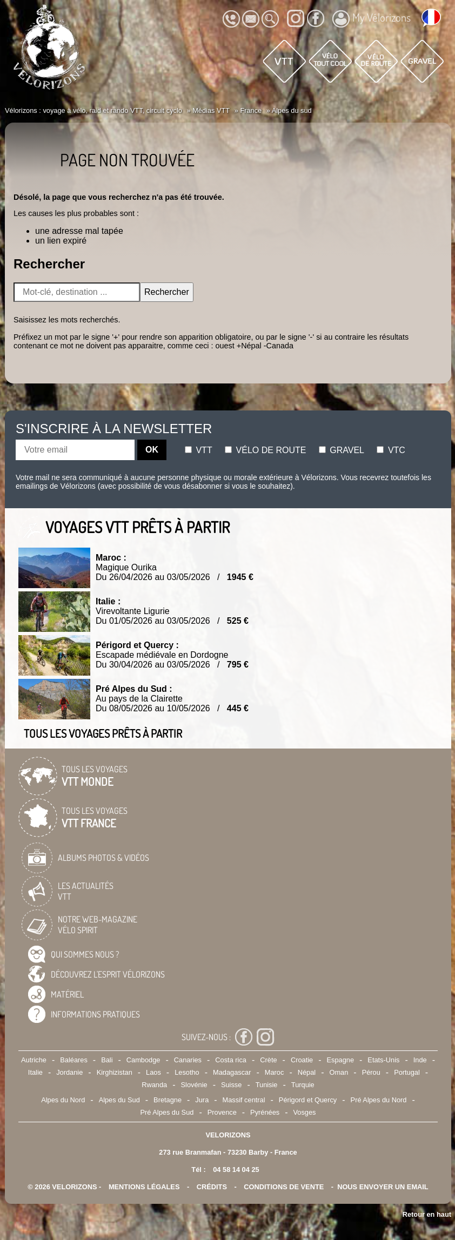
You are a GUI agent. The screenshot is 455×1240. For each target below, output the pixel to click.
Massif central (244, 1100)
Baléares (74, 1060)
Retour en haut (427, 1214)
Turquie (303, 1085)
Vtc (391, 450)
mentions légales (144, 1187)
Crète (268, 1060)
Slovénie (194, 1085)
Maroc (274, 1072)
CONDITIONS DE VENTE (284, 1187)
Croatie (302, 1060)
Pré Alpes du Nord (379, 1100)
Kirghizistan (114, 1072)
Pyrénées (264, 1112)
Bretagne (167, 1100)
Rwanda (154, 1085)
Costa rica (230, 1060)
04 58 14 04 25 (236, 1169)
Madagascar (232, 1072)
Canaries (188, 1060)
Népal (307, 1072)
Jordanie (69, 1072)
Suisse (231, 1085)
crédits (212, 1187)
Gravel (341, 450)
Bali (106, 1060)
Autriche (33, 1060)
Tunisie (267, 1085)
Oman (338, 1072)
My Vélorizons (371, 19)
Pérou (371, 1072)
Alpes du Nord (63, 1100)
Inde (420, 1060)
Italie (35, 1072)
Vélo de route (265, 450)
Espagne (340, 1060)
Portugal (407, 1072)
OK (151, 449)
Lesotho (187, 1072)
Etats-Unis (383, 1060)
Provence (222, 1112)
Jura (202, 1100)
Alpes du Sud (119, 1100)
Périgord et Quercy (308, 1100)
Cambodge (143, 1060)
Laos (153, 1072)
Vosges (304, 1112)
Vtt (198, 450)
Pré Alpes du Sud (167, 1112)
